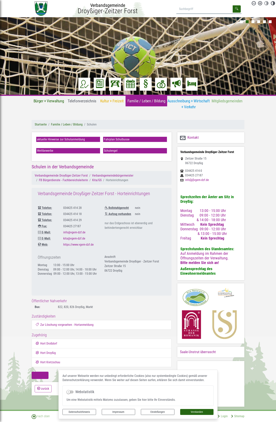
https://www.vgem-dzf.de (78, 244)
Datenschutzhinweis (79, 411)
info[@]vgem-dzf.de (197, 180)
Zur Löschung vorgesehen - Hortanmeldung (65, 325)
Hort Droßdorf (46, 343)
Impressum (118, 411)
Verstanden (197, 411)
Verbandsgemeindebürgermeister (112, 175)
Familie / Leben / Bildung (67, 124)
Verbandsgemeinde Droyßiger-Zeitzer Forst (61, 175)
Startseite (41, 124)
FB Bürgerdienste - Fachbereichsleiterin (63, 180)
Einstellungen (157, 411)
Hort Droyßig (46, 353)
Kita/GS (97, 180)
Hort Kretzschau (48, 362)
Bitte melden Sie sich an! (199, 262)
